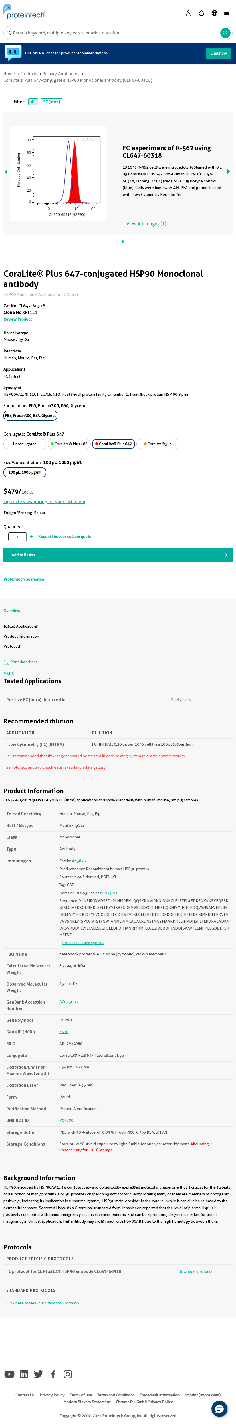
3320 (63, 1031)
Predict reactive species (83, 942)
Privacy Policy (52, 1395)
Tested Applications (20, 626)
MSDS (8, 673)
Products (28, 73)
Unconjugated (25, 444)
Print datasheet (20, 662)
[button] (219, 1409)
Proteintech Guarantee (23, 579)
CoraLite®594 (158, 444)
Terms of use (81, 1395)
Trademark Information (160, 1395)
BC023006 (109, 893)
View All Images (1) (146, 224)
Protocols (12, 646)
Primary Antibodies (61, 73)
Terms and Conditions (115, 1395)
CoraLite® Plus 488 (69, 444)
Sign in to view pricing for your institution (44, 501)
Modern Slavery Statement (86, 1402)
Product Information (21, 636)
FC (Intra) (51, 102)
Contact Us (24, 1395)
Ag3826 (79, 861)
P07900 (66, 1120)
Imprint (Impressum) (203, 1395)
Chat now (218, 53)
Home (9, 73)
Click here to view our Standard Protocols (42, 1303)
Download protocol (195, 1271)
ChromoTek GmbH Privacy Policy (144, 1402)
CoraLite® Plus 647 (113, 444)
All (33, 102)
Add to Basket (23, 555)
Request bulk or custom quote (64, 536)
